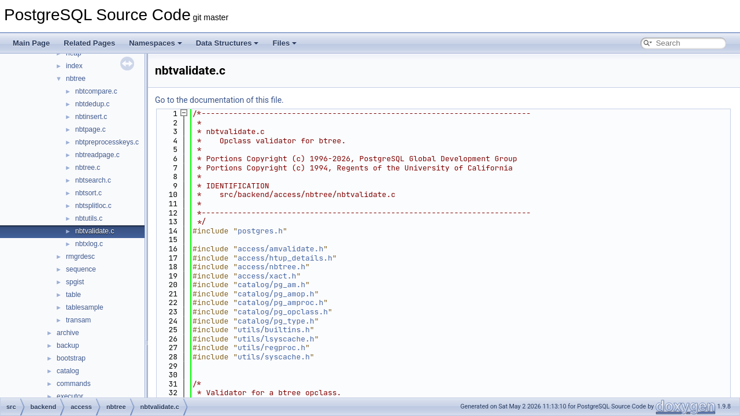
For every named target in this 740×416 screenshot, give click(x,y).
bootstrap (71, 358)
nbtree (76, 79)
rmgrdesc (80, 256)
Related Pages (89, 43)
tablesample (84, 307)
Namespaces (155, 43)
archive (68, 333)
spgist (75, 282)
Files (284, 43)
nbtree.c (87, 168)
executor (70, 396)
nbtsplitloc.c (93, 206)
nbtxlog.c (89, 244)
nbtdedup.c (92, 104)
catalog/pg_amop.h (276, 294)
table (73, 295)
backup (68, 345)
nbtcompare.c (96, 91)
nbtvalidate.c (94, 231)
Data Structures (227, 43)
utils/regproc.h (271, 347)
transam (78, 320)
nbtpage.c (90, 129)
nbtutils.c (88, 218)
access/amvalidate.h (280, 249)
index (74, 66)
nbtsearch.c (93, 180)
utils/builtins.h (274, 330)
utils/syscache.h (274, 357)
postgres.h (260, 231)
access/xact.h (267, 276)
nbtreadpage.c (97, 155)
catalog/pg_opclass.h (283, 312)
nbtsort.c (88, 193)
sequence (81, 269)
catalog (68, 371)
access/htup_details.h (285, 258)
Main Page (31, 43)
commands (74, 384)
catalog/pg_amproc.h (280, 302)
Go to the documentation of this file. (219, 100)
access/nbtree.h (271, 267)
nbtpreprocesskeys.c (107, 142)
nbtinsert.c (91, 117)
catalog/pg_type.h (276, 321)
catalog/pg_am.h (271, 284)
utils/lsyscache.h (276, 339)
